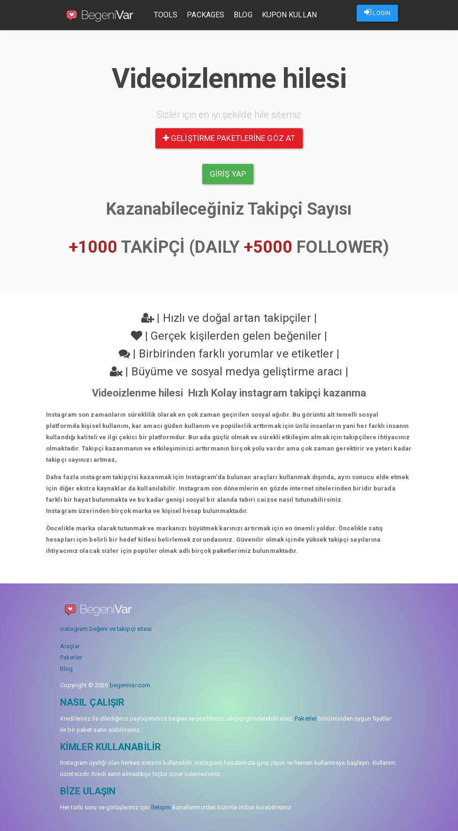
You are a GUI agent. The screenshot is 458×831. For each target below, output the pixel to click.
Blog (245, 14)
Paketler (71, 657)
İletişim (161, 807)
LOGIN (377, 12)
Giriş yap (228, 174)
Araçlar (70, 646)
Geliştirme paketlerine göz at (229, 138)
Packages (208, 14)
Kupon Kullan (291, 14)
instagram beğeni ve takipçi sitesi (106, 628)
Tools (168, 14)
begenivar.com (130, 685)
